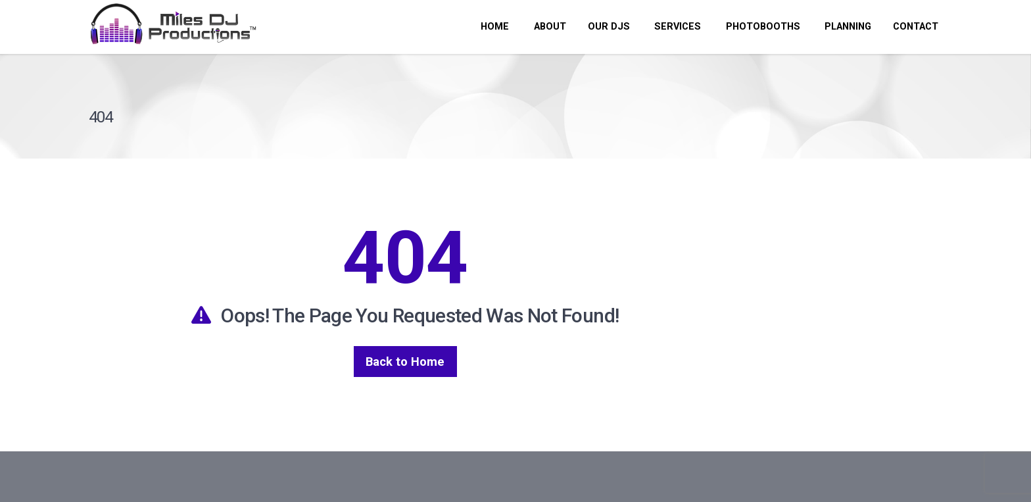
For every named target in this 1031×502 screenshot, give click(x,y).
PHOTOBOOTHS (761, 26)
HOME (495, 26)
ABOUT (548, 26)
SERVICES (676, 26)
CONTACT (915, 26)
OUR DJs (609, 26)
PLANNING (846, 26)
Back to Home (405, 361)
